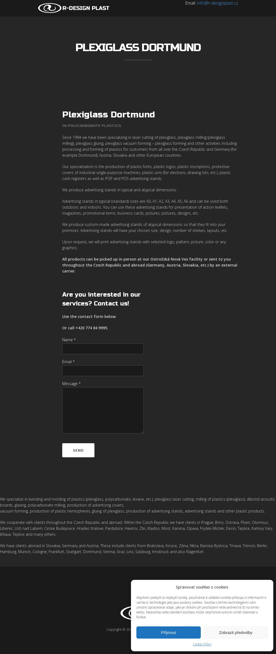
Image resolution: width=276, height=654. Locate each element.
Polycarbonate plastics (94, 126)
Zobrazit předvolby (235, 632)
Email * (68, 361)
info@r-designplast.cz (217, 3)
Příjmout (168, 632)
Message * (71, 383)
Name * (69, 339)
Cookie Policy (202, 644)
